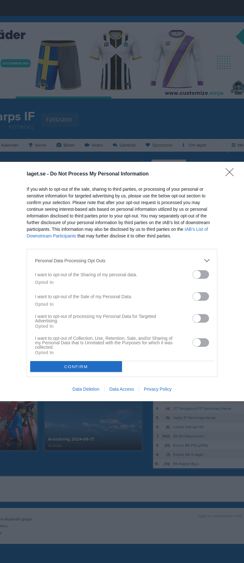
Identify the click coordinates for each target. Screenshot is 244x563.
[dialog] (122, 281)
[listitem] (122, 260)
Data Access (121, 389)
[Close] (232, 174)
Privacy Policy (158, 389)
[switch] (201, 274)
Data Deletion (85, 389)
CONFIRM (76, 366)
